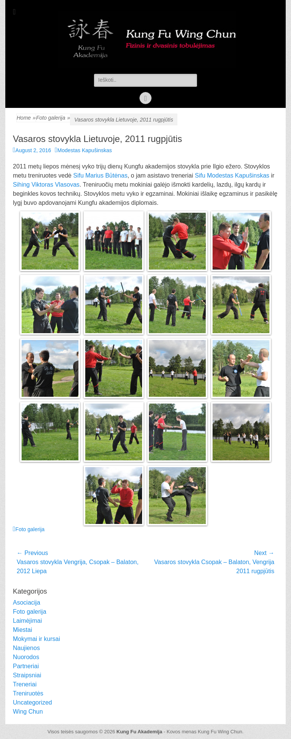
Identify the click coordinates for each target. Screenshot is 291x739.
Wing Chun (28, 711)
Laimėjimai (27, 620)
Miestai (22, 630)
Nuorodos (26, 657)
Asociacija (26, 602)
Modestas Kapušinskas (84, 150)
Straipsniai (27, 675)
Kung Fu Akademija (139, 731)
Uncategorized (32, 702)
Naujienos (26, 648)
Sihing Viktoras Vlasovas (46, 184)
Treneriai (25, 684)
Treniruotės (28, 693)
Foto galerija (53, 118)
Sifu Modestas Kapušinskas (232, 175)
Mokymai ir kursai (36, 639)
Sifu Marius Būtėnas (100, 175)
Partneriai (26, 666)
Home (26, 118)
